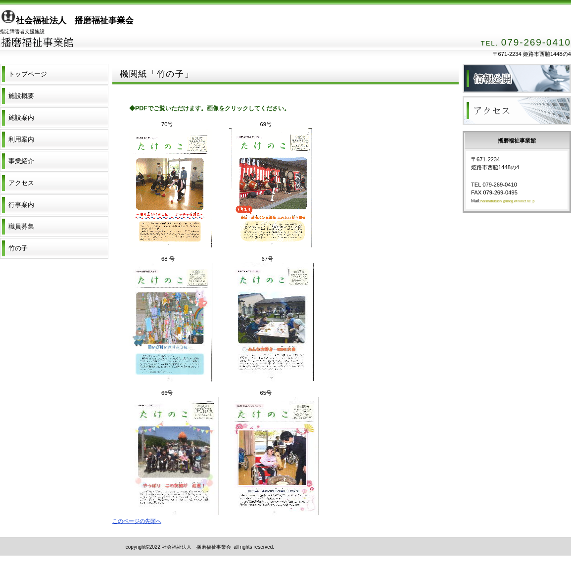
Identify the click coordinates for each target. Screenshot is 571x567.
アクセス (517, 110)
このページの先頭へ (136, 521)
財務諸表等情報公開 (517, 78)
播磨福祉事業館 (99, 49)
